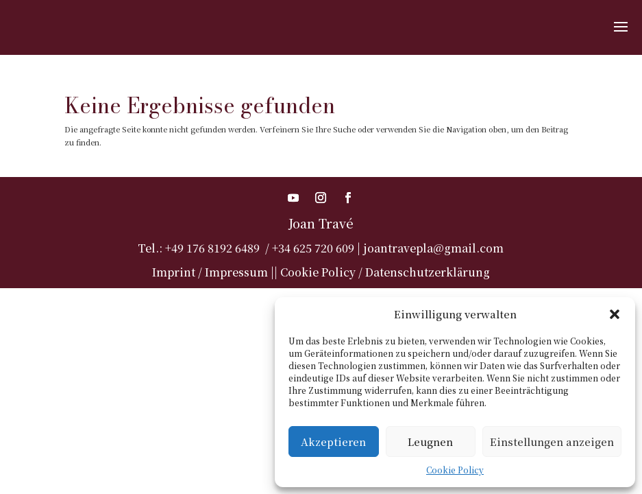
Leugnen (430, 441)
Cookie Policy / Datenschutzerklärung (385, 272)
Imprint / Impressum (210, 272)
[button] (614, 314)
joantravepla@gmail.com (433, 248)
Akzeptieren (333, 441)
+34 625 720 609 (313, 248)
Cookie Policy (455, 469)
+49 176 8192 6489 (212, 248)
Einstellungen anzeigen (552, 441)
